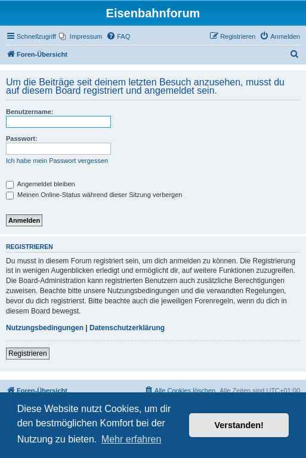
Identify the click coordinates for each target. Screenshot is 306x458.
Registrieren (27, 353)
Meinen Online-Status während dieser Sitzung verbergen (94, 194)
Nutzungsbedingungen (45, 328)
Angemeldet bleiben (40, 183)
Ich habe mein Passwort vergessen (57, 160)
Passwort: (22, 138)
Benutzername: (29, 111)
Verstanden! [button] (239, 425)
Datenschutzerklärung (127, 328)
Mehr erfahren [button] (131, 439)
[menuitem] (80, 36)
